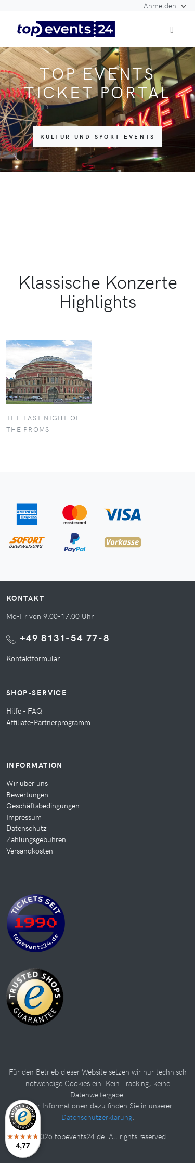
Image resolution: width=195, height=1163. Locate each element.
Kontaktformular (33, 658)
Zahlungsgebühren (36, 839)
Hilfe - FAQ (24, 710)
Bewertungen (27, 794)
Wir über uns (27, 783)
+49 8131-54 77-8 (65, 637)
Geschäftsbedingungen (43, 805)
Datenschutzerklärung (96, 1117)
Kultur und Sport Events (97, 136)
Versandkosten (29, 850)
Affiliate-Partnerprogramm (48, 722)
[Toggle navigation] (171, 29)
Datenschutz (26, 827)
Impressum (24, 816)
